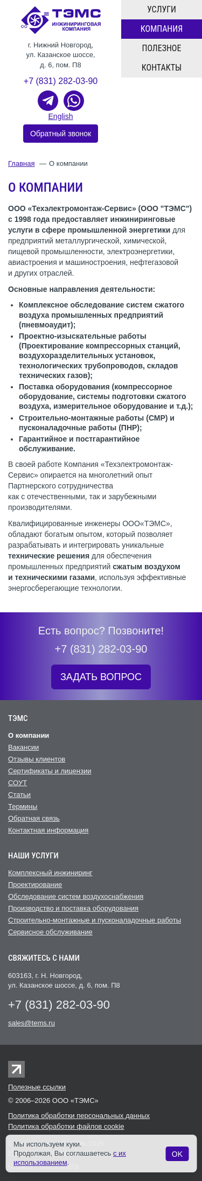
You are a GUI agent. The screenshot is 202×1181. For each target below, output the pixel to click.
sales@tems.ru (31, 1023)
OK (177, 1154)
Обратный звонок (60, 133)
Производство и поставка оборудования (73, 908)
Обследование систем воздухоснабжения (75, 896)
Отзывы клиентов (36, 759)
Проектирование (35, 884)
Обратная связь (34, 818)
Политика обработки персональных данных (79, 1116)
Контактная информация (48, 830)
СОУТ (17, 783)
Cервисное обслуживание (50, 932)
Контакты (162, 67)
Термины (22, 806)
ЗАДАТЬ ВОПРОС (101, 677)
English (60, 116)
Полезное (162, 48)
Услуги (161, 9)
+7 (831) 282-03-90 (60, 81)
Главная (21, 163)
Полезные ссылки (37, 1087)
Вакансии (23, 747)
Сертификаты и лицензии (49, 771)
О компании (28, 735)
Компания (162, 29)
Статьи (19, 795)
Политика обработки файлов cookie (66, 1126)
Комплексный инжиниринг (50, 873)
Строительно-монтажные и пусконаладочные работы (94, 920)
